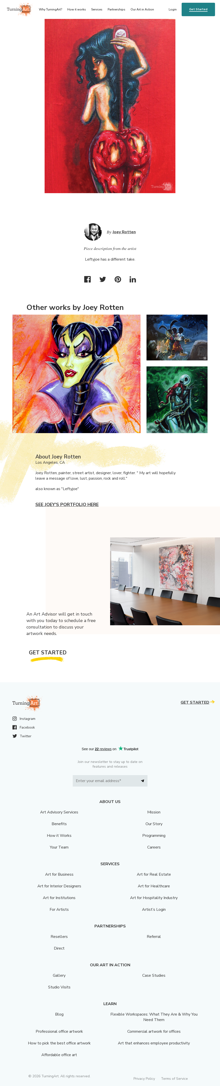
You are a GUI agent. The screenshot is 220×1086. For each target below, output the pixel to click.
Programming (153, 835)
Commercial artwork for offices (154, 1031)
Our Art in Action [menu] (142, 9)
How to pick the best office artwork (59, 1043)
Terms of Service (174, 1078)
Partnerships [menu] (116, 9)
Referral (154, 936)
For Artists (59, 909)
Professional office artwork (59, 1031)
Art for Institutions (59, 898)
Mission (153, 812)
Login (173, 9)
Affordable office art (59, 1055)
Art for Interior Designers (59, 886)
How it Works (59, 835)
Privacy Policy (144, 1078)
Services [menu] (96, 9)
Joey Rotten (124, 232)
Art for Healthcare (154, 886)
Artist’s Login (154, 909)
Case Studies (153, 975)
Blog (59, 1014)
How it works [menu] (76, 9)
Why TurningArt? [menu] (50, 9)
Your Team (59, 847)
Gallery (59, 975)
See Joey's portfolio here (67, 505)
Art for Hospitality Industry (154, 898)
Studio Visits (59, 987)
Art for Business (59, 874)
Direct (59, 948)
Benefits (59, 824)
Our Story (154, 824)
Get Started (198, 9)
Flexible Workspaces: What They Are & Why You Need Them (154, 1017)
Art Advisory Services (59, 812)
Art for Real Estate (154, 874)
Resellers (59, 936)
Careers (154, 847)
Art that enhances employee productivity (154, 1043)
